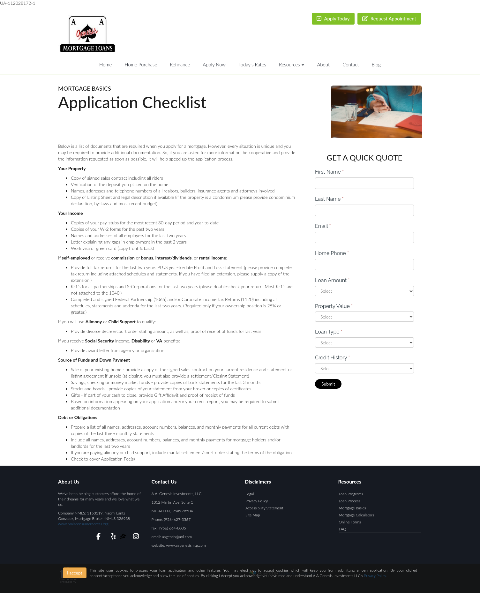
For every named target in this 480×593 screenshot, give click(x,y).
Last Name (329, 199)
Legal (249, 494)
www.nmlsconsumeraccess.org (83, 524)
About (323, 64)
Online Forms (350, 522)
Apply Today (333, 18)
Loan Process (349, 501)
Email (323, 226)
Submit (328, 384)
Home (105, 64)
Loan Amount (332, 280)
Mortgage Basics (352, 508)
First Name (329, 172)
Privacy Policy (256, 501)
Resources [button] (291, 64)
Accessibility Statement (264, 508)
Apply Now (214, 64)
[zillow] (123, 537)
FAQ (342, 529)
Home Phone (332, 253)
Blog (376, 64)
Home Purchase (140, 64)
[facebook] (96, 537)
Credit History (332, 358)
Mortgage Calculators (356, 515)
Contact (350, 64)
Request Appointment (389, 18)
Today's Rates (252, 64)
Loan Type (328, 332)
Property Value (334, 306)
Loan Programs (351, 494)
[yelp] (112, 537)
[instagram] (135, 537)
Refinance (180, 64)
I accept (74, 572)
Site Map (252, 515)
